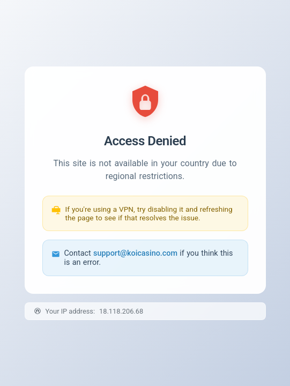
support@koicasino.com (135, 253)
